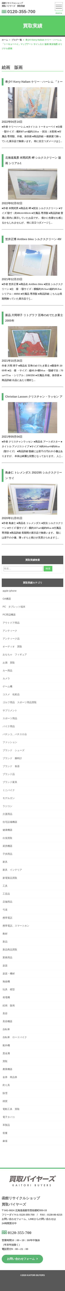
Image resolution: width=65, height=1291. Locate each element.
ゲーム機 (7, 686)
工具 (5, 885)
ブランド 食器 (11, 766)
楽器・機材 (9, 973)
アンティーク (10, 630)
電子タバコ (9, 1117)
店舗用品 (7, 901)
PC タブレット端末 (14, 606)
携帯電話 (7, 917)
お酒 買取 (9, 662)
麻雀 (5, 1141)
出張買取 (7, 838)
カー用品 (7, 670)
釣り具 (6, 1085)
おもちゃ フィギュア (15, 654)
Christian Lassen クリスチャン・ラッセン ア (33, 396)
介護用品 (7, 814)
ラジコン (7, 806)
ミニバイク (9, 790)
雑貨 (5, 1101)
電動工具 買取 (11, 1109)
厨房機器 (7, 846)
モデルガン (9, 798)
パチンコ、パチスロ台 (15, 734)
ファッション (10, 742)
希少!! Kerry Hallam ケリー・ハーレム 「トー (34, 81)
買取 (5, 1061)
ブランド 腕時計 (12, 758)
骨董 (5, 1133)
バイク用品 (9, 726)
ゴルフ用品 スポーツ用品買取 (20, 702)
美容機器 (7, 1021)
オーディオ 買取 (12, 646)
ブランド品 (9, 774)
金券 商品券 (10, 1077)
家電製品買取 (10, 877)
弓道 (5, 909)
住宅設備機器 (10, 822)
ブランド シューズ (13, 750)
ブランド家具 (10, 782)
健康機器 (7, 829)
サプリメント (10, 710)
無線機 (6, 981)
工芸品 (6, 893)
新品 (5, 941)
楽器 (5, 965)
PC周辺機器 (9, 614)
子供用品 (7, 853)
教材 (5, 933)
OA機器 (7, 598)
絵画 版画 (9, 1005)
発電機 (6, 997)
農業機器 (7, 1069)
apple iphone (9, 590)
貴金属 (6, 1053)
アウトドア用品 (11, 622)
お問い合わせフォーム (22, 1258)
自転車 (6, 1029)
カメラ (6, 678)
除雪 (5, 1093)
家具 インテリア (12, 869)
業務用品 (7, 957)
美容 (5, 1013)
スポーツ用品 (10, 718)
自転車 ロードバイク (16, 1037)
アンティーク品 (11, 638)
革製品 (6, 1125)
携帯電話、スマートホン (16, 925)
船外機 (6, 1045)
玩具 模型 (9, 989)
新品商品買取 (10, 949)
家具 (5, 861)
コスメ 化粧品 (11, 694)
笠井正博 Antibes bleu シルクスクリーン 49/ (33, 239)
